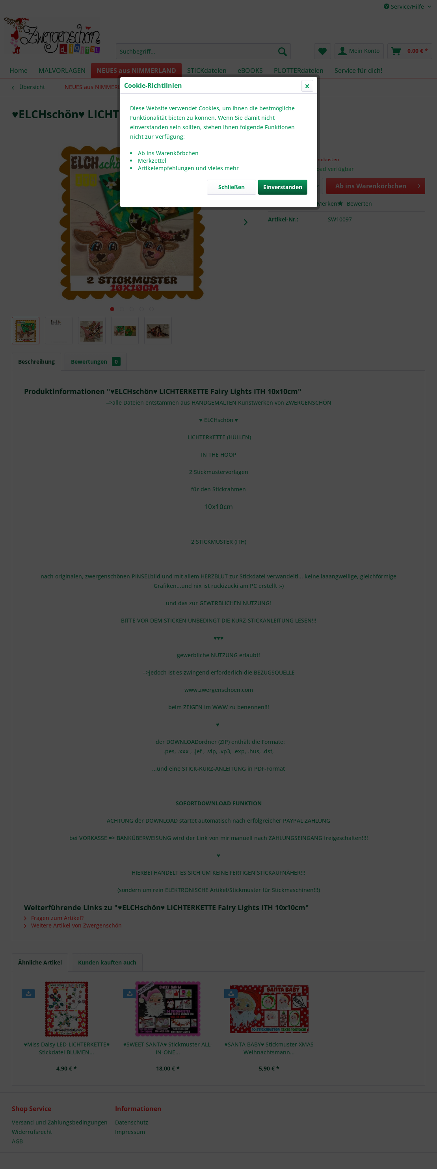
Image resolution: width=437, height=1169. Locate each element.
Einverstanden (282, 187)
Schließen (231, 187)
